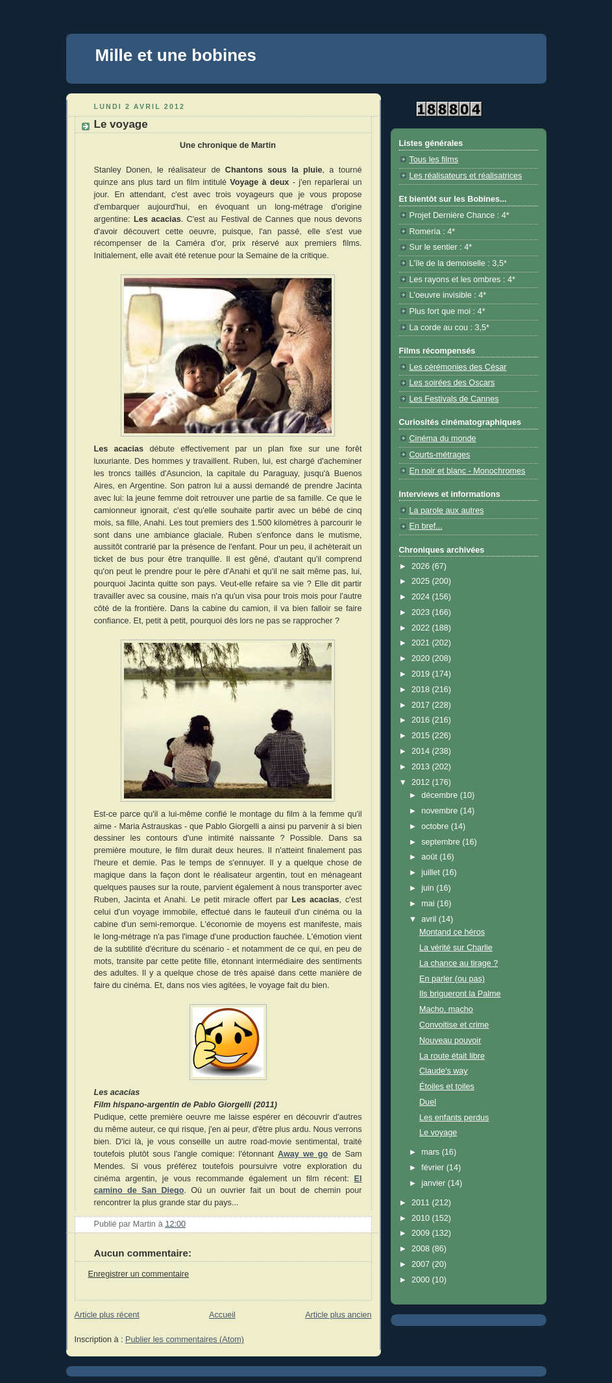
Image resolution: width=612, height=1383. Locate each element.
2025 (421, 581)
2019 (421, 674)
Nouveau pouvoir (450, 1040)
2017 (421, 705)
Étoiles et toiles (446, 1086)
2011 (421, 1202)
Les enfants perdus (454, 1117)
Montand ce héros (452, 932)
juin (428, 888)
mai (429, 903)
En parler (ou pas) (452, 978)
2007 (421, 1264)
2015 (421, 735)
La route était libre (452, 1056)
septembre (441, 842)
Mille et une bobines (175, 55)
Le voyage (438, 1132)
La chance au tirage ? (458, 963)
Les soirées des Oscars (452, 382)
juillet (431, 872)
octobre (436, 826)
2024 (421, 596)
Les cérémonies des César (458, 367)
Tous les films (434, 159)
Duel (427, 1102)
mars (431, 1152)
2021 (421, 642)
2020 (421, 658)
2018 (421, 689)
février (434, 1167)
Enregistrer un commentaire (139, 1274)
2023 (421, 612)
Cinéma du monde (443, 438)
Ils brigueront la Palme (459, 993)
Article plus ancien (338, 1314)
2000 (421, 1279)
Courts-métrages (440, 454)
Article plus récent (107, 1314)
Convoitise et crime (454, 1024)
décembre (440, 795)
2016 (421, 720)
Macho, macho (446, 1009)
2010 (421, 1218)
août (430, 856)
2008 (421, 1248)
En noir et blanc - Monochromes (468, 470)
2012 (421, 782)
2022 (421, 627)
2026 (421, 566)
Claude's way (443, 1071)
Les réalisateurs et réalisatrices (466, 175)
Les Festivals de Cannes (454, 398)
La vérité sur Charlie (456, 947)
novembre (440, 810)
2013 (421, 766)
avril (430, 919)
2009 (421, 1233)
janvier (434, 1183)
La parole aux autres (447, 510)
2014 (421, 751)
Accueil (222, 1314)
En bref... (426, 526)
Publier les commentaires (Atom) (184, 1339)
